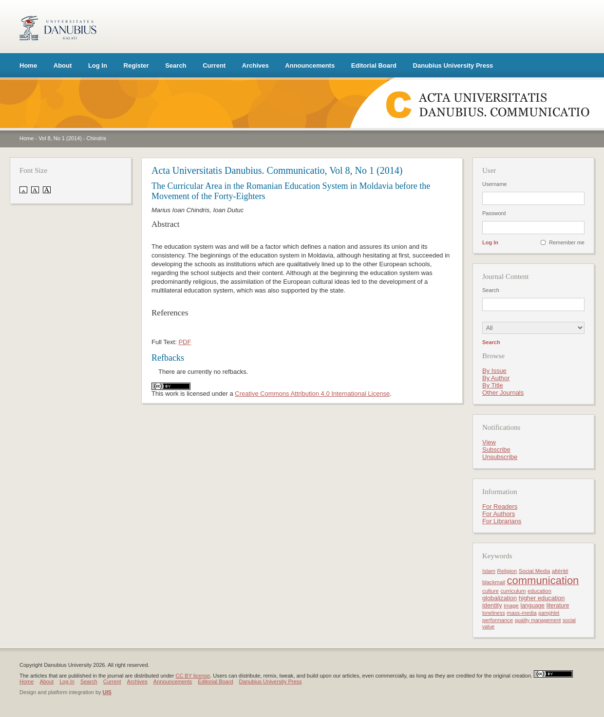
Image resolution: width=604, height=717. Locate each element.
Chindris (96, 138)
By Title (492, 385)
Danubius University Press (453, 65)
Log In (97, 65)
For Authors (498, 513)
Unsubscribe (499, 456)
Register (136, 65)
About (63, 65)
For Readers (499, 506)
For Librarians (501, 521)
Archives (255, 65)
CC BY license (192, 676)
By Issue (494, 370)
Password (494, 213)
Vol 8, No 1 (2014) (60, 138)
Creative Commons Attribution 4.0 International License (312, 393)
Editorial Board (373, 65)
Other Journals (503, 392)
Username (494, 184)
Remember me (567, 242)
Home (28, 65)
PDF (184, 342)
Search (175, 65)
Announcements (310, 65)
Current (214, 65)
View (489, 442)
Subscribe (496, 449)
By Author (496, 378)
